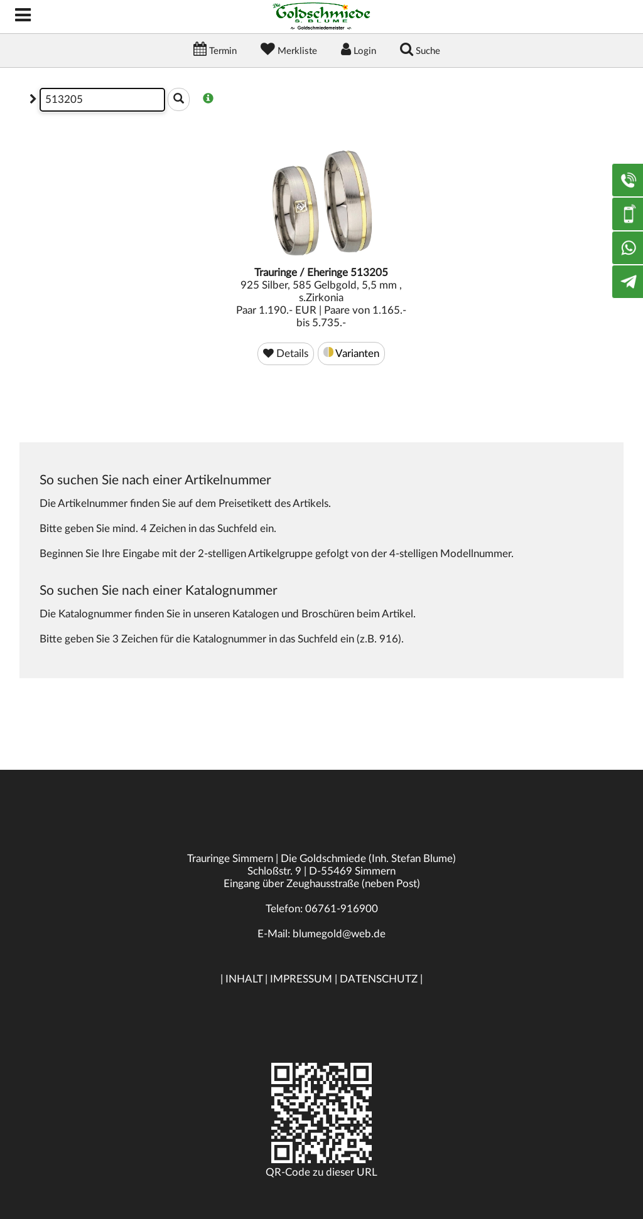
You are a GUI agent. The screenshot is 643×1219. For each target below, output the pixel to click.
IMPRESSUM (301, 979)
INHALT (243, 979)
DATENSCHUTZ (379, 979)
